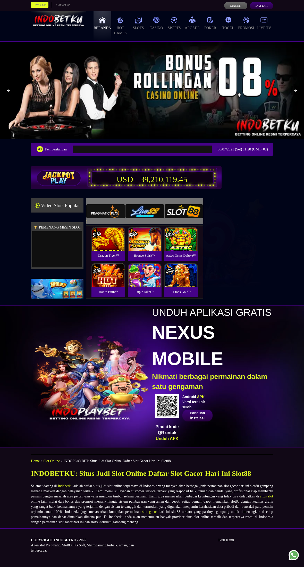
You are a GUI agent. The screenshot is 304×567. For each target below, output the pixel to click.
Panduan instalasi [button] (197, 415)
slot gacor (149, 512)
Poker (210, 23)
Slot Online (51, 461)
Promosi (246, 23)
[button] (8, 90)
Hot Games (120, 25)
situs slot (266, 496)
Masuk (235, 5)
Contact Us (63, 5)
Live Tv (264, 23)
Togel (228, 23)
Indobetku (65, 486)
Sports (174, 23)
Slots (138, 23)
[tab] (105, 211)
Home (35, 461)
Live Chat (39, 5)
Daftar (261, 5)
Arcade (192, 23)
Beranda (102, 23)
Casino (156, 23)
